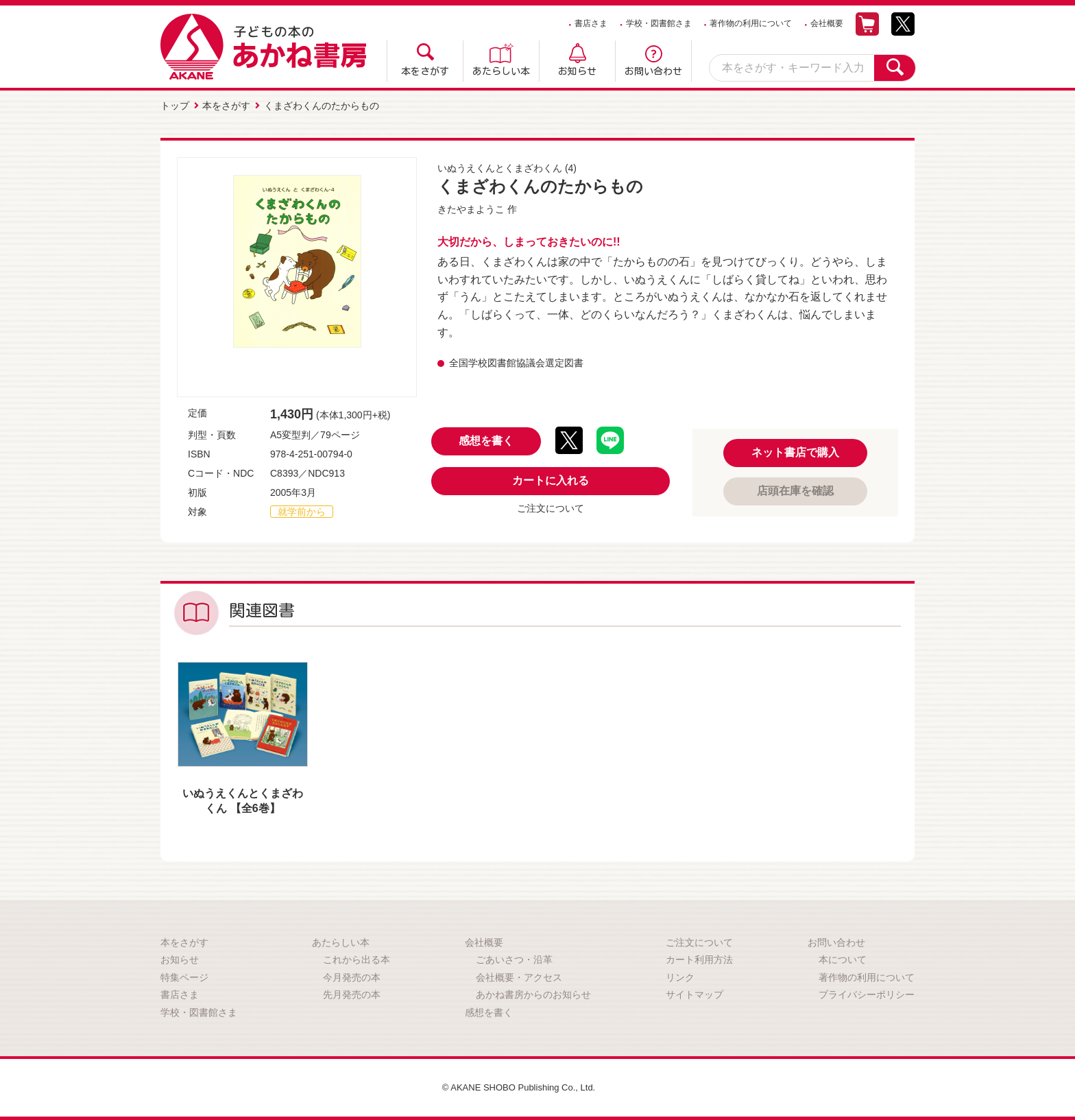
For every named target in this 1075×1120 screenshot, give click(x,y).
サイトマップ (694, 993)
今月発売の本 (352, 975)
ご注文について (550, 506)
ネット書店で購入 (795, 450)
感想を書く (486, 439)
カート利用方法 (699, 957)
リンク (680, 975)
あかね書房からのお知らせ (533, 993)
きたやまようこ (471, 207)
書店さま (591, 23)
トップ (174, 104)
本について (843, 957)
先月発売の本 (352, 993)
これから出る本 (356, 957)
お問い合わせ (653, 71)
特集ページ (184, 975)
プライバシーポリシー (867, 993)
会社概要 (826, 23)
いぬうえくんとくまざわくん (499, 165)
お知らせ (577, 71)
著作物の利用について (751, 23)
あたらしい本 (501, 71)
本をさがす (425, 71)
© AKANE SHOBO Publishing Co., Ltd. (518, 1085)
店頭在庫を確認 (795, 489)
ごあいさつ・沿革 (514, 957)
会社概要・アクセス (519, 975)
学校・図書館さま (659, 23)
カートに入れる (550, 479)
